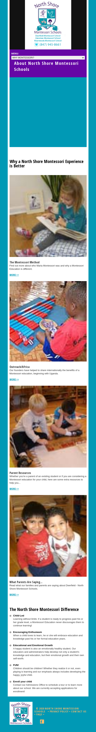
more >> (14, 274)
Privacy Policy (59, 711)
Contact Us (78, 711)
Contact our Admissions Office (29, 684)
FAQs (39, 714)
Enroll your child (22, 681)
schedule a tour (56, 684)
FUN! (16, 665)
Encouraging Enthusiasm (27, 632)
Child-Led (18, 615)
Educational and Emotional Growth (33, 645)
